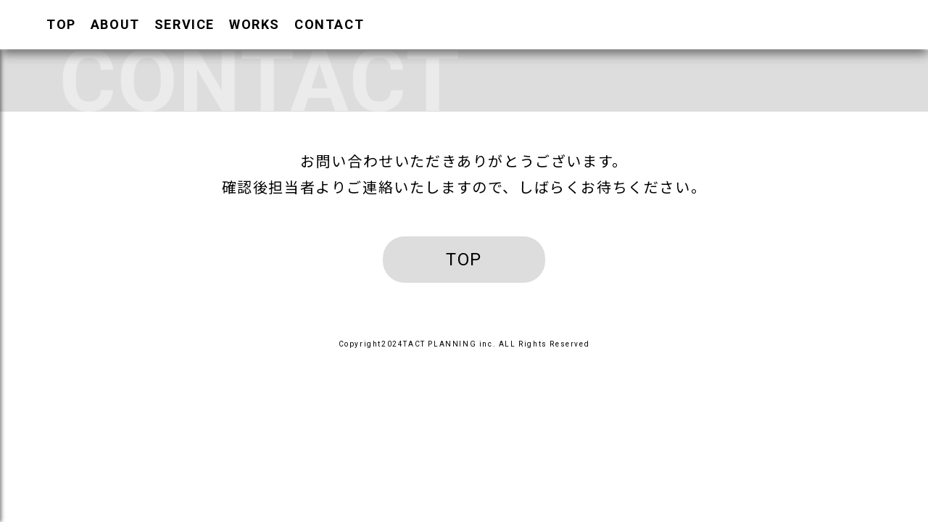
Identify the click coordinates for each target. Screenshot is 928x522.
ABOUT (115, 24)
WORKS (254, 24)
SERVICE (184, 24)
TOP (61, 24)
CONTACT (329, 24)
